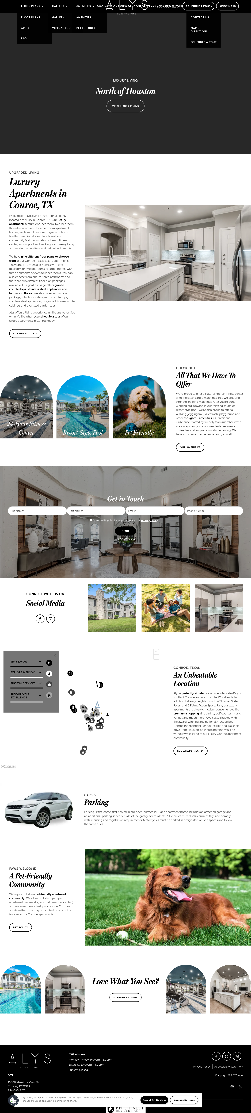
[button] (198, 6)
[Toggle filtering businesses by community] (49, 695)
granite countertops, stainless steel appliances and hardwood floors (38, 289)
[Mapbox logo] (8, 766)
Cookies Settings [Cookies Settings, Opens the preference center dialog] (184, 1099)
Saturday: (74, 1064)
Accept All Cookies (154, 1099)
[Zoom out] (156, 656)
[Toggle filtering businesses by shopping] (49, 684)
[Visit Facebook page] (40, 618)
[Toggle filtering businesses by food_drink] (49, 663)
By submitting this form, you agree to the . (126, 520)
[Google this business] (237, 1056)
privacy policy (149, 520)
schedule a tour (49, 316)
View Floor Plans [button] (125, 106)
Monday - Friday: (79, 1059)
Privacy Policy (202, 1066)
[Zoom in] (156, 651)
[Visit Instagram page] (50, 618)
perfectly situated (193, 693)
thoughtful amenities (198, 418)
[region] (108, 1100)
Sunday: (73, 1070)
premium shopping (186, 713)
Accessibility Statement (228, 1066)
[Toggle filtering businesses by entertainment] (49, 674)
